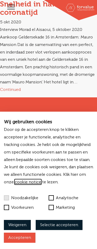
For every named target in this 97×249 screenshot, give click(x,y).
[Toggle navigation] (11, 7)
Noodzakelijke (21, 197)
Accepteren (19, 237)
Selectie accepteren (59, 224)
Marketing (62, 207)
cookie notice (28, 181)
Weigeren (17, 224)
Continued (10, 89)
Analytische (63, 197)
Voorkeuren (19, 207)
